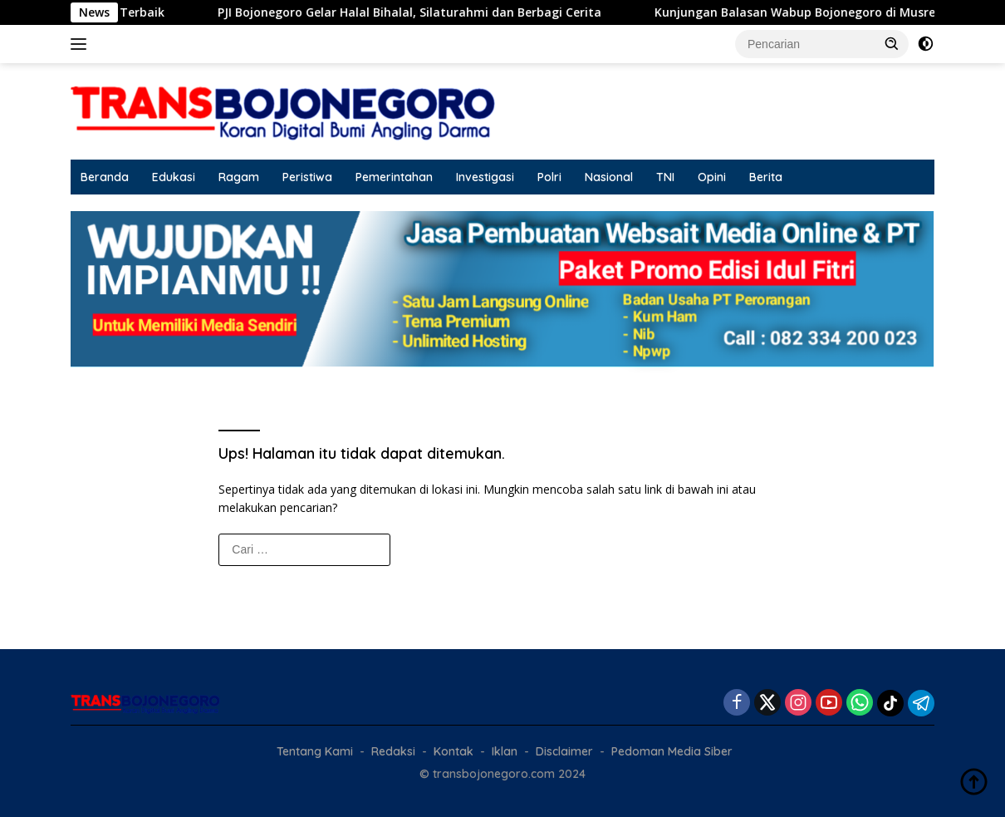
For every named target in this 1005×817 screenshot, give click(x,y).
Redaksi (393, 751)
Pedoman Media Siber (672, 751)
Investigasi (485, 177)
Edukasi (173, 177)
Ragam (238, 177)
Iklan (504, 751)
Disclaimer (564, 751)
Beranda (105, 177)
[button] (892, 43)
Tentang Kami (315, 751)
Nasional (609, 177)
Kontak (453, 751)
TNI (665, 177)
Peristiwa (307, 177)
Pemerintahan (394, 177)
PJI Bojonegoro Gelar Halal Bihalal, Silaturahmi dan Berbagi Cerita (426, 12)
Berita (765, 177)
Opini (712, 177)
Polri (549, 177)
